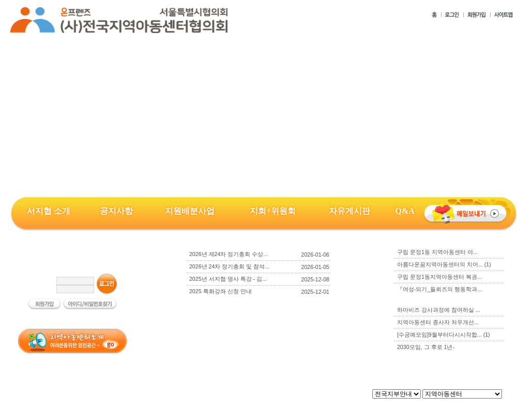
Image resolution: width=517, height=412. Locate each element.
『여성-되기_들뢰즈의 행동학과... (439, 289)
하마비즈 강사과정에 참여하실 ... (438, 310)
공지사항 (116, 211)
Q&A (404, 211)
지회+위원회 (273, 211)
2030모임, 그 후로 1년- (425, 347)
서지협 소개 (48, 211)
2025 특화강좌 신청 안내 (220, 291)
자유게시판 (349, 211)
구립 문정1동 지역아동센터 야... (437, 252)
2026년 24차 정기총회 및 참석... (229, 266)
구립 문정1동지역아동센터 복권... (439, 277)
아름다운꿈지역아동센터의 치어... (444, 264)
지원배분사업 (190, 211)
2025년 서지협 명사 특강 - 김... (228, 279)
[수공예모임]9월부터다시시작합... (443, 334)
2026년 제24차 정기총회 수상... (228, 254)
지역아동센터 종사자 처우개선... (438, 322)
